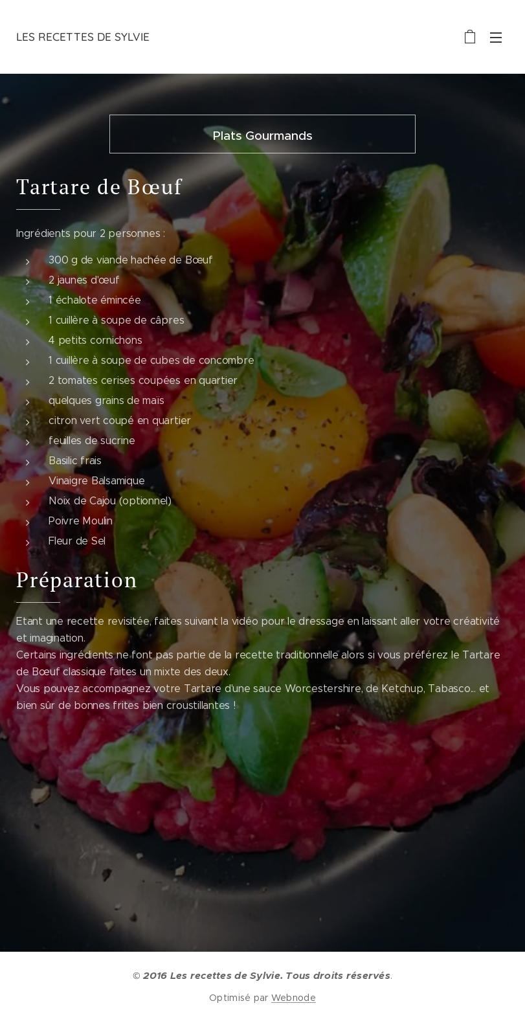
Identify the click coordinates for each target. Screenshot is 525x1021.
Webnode (293, 998)
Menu (496, 37)
